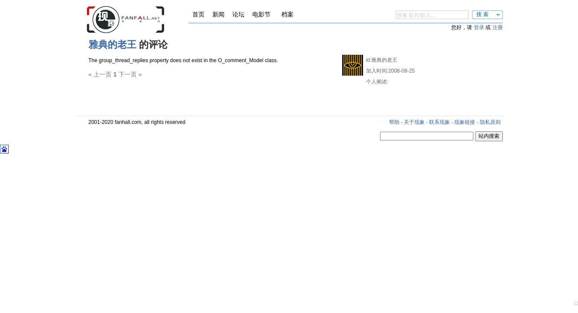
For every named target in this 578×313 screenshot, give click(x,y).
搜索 (483, 14)
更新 (382, 122)
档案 (287, 14)
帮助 (394, 122)
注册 (497, 27)
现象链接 (464, 122)
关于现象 (414, 122)
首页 (198, 14)
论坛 (238, 14)
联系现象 (439, 122)
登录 (479, 27)
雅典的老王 (112, 44)
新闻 (218, 14)
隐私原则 (490, 122)
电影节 (261, 14)
